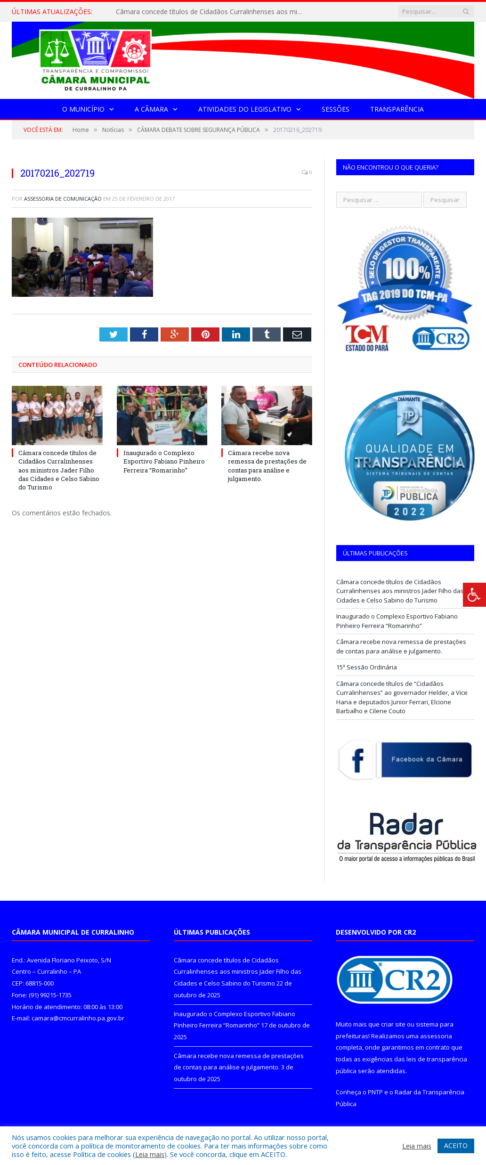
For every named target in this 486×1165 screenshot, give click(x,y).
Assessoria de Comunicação (63, 198)
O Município (83, 109)
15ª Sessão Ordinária (366, 667)
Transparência (397, 109)
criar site (393, 1024)
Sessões (335, 109)
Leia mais (149, 1154)
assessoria (436, 1036)
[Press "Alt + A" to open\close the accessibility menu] (474, 595)
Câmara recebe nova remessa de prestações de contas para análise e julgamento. (267, 465)
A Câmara (151, 109)
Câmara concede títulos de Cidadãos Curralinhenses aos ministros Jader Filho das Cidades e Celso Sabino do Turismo (212, 12)
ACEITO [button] (456, 1145)
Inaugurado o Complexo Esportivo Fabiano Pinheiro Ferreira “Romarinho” (164, 461)
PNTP (375, 1092)
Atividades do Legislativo (245, 109)
